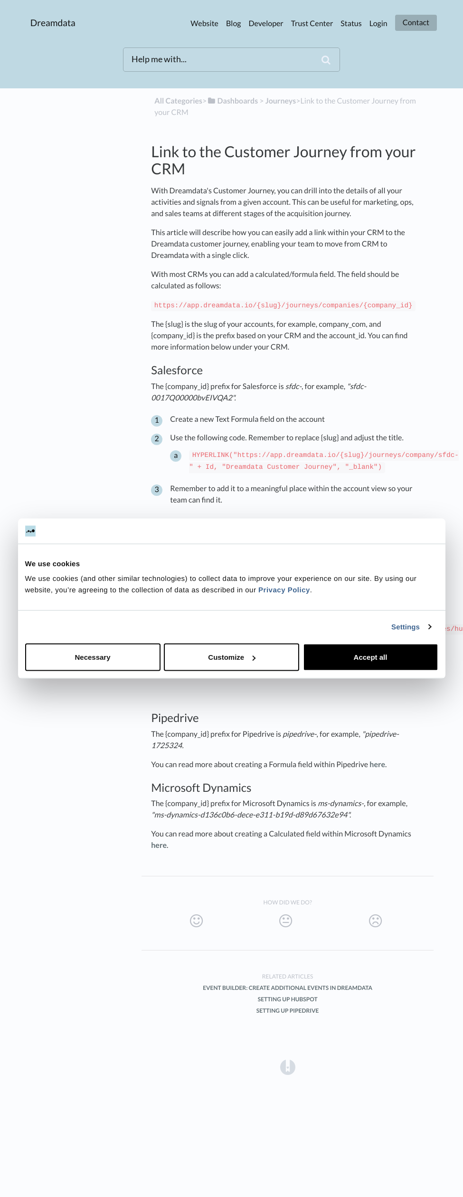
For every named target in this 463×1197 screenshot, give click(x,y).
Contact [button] (416, 22)
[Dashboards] (232, 100)
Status (350, 23)
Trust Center (312, 23)
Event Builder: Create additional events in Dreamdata (287, 987)
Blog (233, 23)
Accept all (370, 657)
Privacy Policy (284, 590)
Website (204, 23)
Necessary (92, 657)
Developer (266, 23)
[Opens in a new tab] (287, 1066)
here (377, 764)
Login (378, 23)
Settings (405, 627)
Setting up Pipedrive (287, 1010)
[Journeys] (280, 100)
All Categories (178, 100)
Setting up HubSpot (288, 999)
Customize (231, 657)
